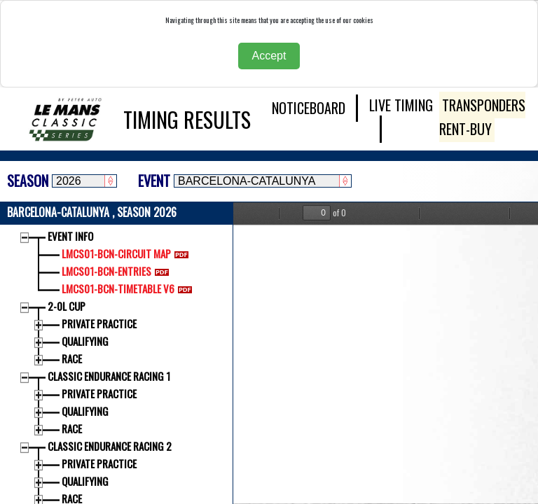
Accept (269, 56)
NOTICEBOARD (308, 107)
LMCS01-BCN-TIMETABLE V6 (130, 288)
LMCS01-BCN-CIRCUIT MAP (128, 253)
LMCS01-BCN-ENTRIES (118, 271)
